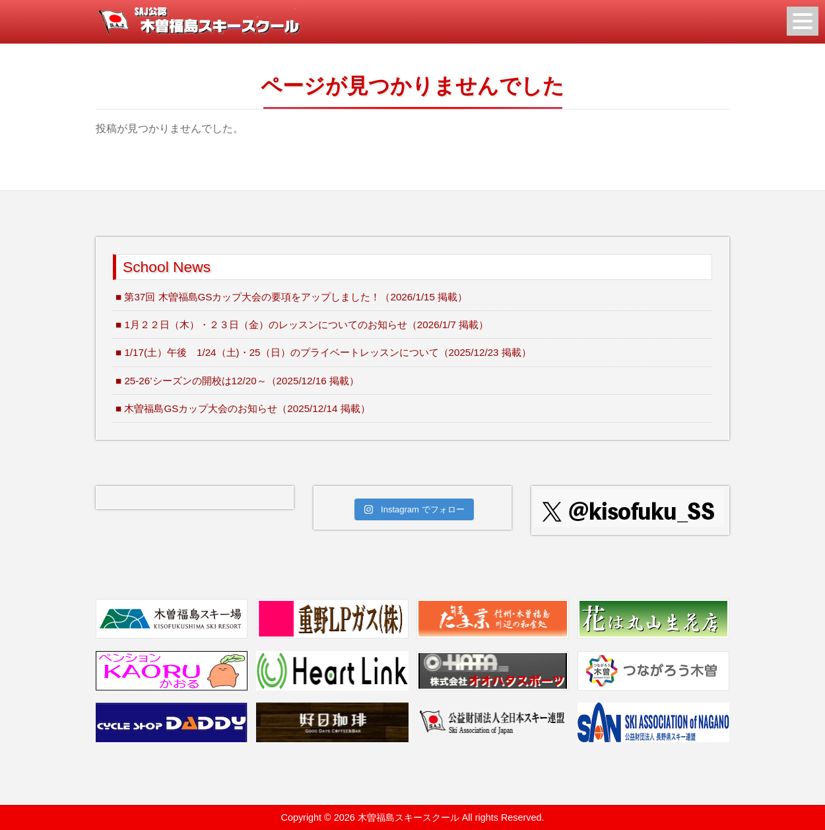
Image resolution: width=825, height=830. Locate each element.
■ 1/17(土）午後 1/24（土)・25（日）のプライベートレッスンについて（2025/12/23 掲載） (323, 352)
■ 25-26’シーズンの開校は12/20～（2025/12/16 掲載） (237, 380)
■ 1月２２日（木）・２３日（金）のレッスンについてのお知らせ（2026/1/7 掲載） (302, 324)
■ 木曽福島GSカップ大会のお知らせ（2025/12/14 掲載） (243, 408)
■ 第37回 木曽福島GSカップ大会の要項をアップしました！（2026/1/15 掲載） (291, 296)
